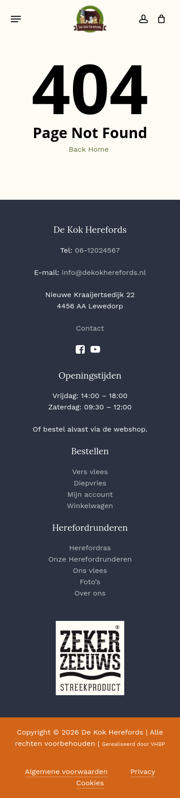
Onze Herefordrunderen (89, 559)
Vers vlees (90, 471)
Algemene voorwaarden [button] (66, 771)
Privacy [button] (143, 771)
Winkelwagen (90, 505)
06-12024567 (97, 250)
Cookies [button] (90, 783)
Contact (90, 328)
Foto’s (90, 581)
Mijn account (89, 494)
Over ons (90, 593)
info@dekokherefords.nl (104, 272)
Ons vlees (90, 570)
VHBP (158, 744)
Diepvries (90, 483)
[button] (16, 19)
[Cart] (158, 19)
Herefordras (90, 547)
